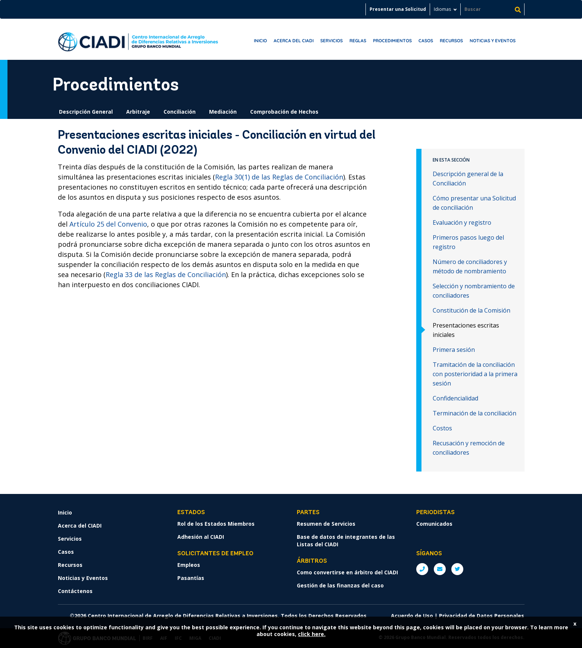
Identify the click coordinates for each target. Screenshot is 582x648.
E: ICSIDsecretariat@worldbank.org (440, 569)
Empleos (188, 564)
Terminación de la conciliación (474, 413)
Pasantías (190, 577)
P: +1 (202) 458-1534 (422, 569)
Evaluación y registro (462, 222)
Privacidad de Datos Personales (481, 615)
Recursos (451, 40)
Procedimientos (392, 40)
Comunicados (434, 523)
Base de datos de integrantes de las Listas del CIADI (346, 540)
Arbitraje (138, 111)
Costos (442, 428)
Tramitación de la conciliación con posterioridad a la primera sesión (475, 373)
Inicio (260, 40)
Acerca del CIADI (294, 40)
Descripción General (86, 111)
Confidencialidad (455, 398)
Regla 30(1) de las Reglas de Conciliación (279, 176)
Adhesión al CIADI (200, 536)
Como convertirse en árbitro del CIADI (347, 572)
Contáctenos (75, 591)
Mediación (223, 111)
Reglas (357, 40)
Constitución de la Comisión (471, 310)
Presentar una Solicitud (398, 9)
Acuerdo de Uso (412, 615)
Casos (425, 40)
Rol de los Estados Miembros (216, 523)
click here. (312, 634)
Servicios (331, 40)
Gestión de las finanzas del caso (340, 585)
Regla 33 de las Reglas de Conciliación (166, 274)
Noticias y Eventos (493, 40)
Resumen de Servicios (326, 523)
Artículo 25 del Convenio (108, 223)
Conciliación (180, 111)
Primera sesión (454, 350)
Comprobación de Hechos (284, 111)
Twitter (457, 569)
